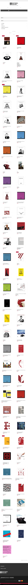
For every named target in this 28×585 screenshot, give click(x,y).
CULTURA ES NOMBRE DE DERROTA (21, 400)
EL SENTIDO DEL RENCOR (6, 416)
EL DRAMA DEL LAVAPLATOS (6, 141)
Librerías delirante (4, 27)
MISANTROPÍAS (19, 47)
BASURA (4, 171)
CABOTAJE (4, 62)
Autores (2, 23)
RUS (17, 171)
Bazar (2, 24)
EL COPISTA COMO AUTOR (6, 293)
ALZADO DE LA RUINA (5, 278)
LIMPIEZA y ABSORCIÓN (20, 156)
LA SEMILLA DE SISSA (19, 126)
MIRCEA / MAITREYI (19, 509)
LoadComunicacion (15, 580)
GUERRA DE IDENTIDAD (20, 447)
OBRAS (18, 263)
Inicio (2, 20)
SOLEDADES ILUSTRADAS (20, 247)
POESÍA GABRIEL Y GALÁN (6, 447)
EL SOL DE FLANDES (19, 385)
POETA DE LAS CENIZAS (6, 324)
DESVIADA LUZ (19, 278)
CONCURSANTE (5, 47)
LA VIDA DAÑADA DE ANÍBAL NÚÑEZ (7, 217)
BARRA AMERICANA (19, 232)
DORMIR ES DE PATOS (19, 324)
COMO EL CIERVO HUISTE (20, 217)
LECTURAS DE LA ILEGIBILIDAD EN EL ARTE (7, 156)
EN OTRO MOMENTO (5, 232)
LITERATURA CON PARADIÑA (6, 385)
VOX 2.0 (18, 62)
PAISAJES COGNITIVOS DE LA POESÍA (6, 478)
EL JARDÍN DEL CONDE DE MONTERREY (21, 416)
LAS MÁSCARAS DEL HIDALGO (20, 141)
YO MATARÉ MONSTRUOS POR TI (7, 126)
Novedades (3, 28)
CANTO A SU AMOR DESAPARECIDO (7, 309)
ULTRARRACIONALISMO (6, 462)
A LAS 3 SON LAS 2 (5, 247)
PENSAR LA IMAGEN (5, 263)
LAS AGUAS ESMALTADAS (20, 309)
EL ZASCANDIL (19, 462)
